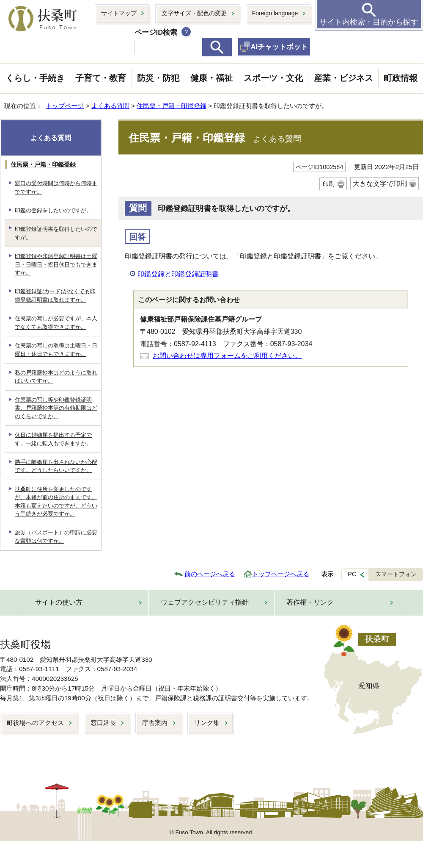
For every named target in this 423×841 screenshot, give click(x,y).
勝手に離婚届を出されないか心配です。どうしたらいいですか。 (56, 466)
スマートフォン (396, 574)
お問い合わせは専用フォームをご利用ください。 (227, 355)
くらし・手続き (35, 78)
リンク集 (207, 722)
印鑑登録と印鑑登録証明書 (178, 274)
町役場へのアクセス (35, 722)
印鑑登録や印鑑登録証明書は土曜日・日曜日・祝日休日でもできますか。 (56, 264)
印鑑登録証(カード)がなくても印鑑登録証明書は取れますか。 (55, 295)
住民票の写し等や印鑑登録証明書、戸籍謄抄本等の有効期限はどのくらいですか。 (56, 408)
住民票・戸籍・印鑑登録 (171, 105)
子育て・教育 (100, 78)
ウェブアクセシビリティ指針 (205, 602)
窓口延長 (103, 722)
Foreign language (275, 13)
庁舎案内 (155, 722)
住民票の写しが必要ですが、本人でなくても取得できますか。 (56, 322)
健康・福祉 (211, 78)
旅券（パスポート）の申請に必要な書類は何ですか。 (56, 536)
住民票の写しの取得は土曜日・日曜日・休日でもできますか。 (56, 349)
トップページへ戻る (280, 573)
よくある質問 (110, 105)
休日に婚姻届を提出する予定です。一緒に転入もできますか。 (53, 439)
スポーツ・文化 (273, 78)
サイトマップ (119, 13)
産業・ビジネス (343, 78)
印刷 (329, 183)
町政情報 (401, 78)
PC (352, 574)
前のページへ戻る (209, 573)
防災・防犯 (158, 78)
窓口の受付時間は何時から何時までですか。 (56, 187)
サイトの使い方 (58, 602)
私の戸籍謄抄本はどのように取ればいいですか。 (56, 376)
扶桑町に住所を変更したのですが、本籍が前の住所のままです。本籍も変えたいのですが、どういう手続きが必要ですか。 (56, 501)
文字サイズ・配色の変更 (194, 13)
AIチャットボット (279, 47)
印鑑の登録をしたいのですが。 (53, 210)
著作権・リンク (310, 602)
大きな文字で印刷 (380, 183)
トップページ (65, 105)
